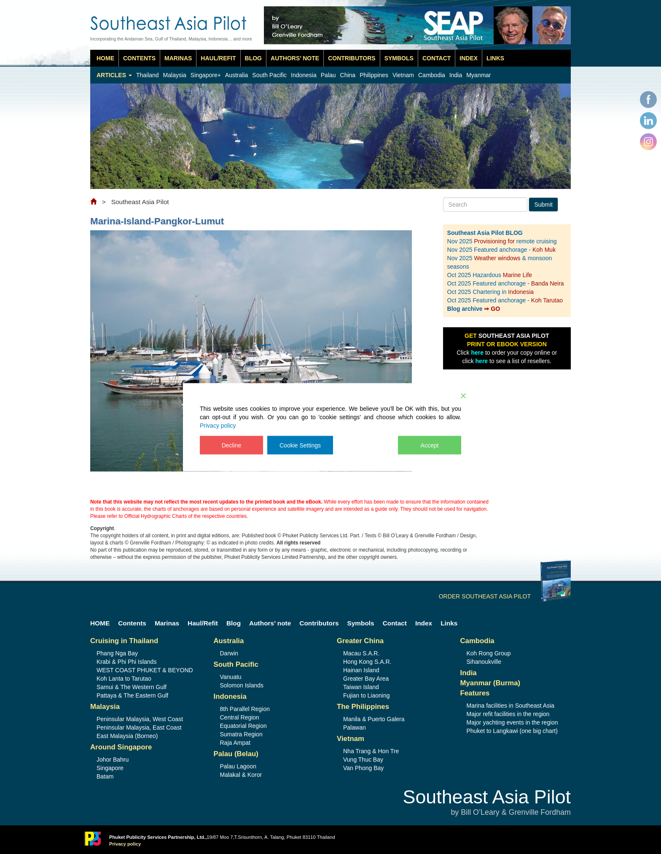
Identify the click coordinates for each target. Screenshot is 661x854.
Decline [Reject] (232, 445)
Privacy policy (218, 425)
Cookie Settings (300, 445)
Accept (430, 445)
